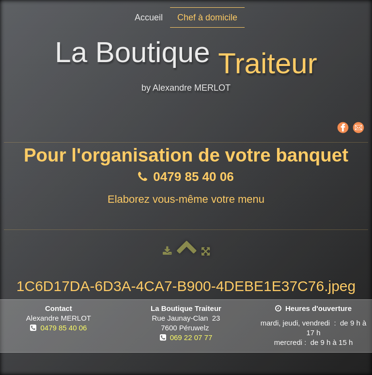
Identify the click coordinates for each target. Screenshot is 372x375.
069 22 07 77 (191, 337)
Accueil (149, 17)
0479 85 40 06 (63, 328)
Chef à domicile (207, 17)
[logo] (186, 67)
